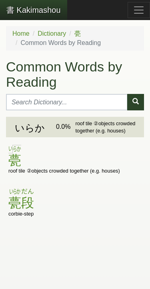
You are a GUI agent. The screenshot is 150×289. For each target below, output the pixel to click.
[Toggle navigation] (139, 10)
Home (21, 33)
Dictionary (52, 33)
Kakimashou (33, 10)
